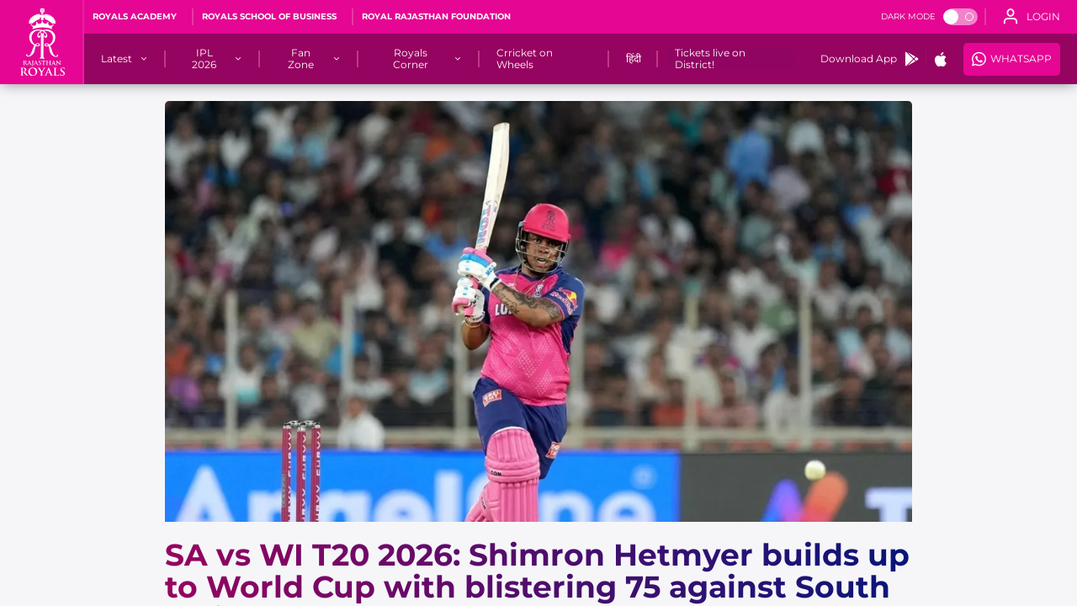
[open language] (1032, 17)
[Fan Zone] (301, 59)
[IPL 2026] (204, 59)
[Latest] (116, 59)
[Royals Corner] (411, 59)
